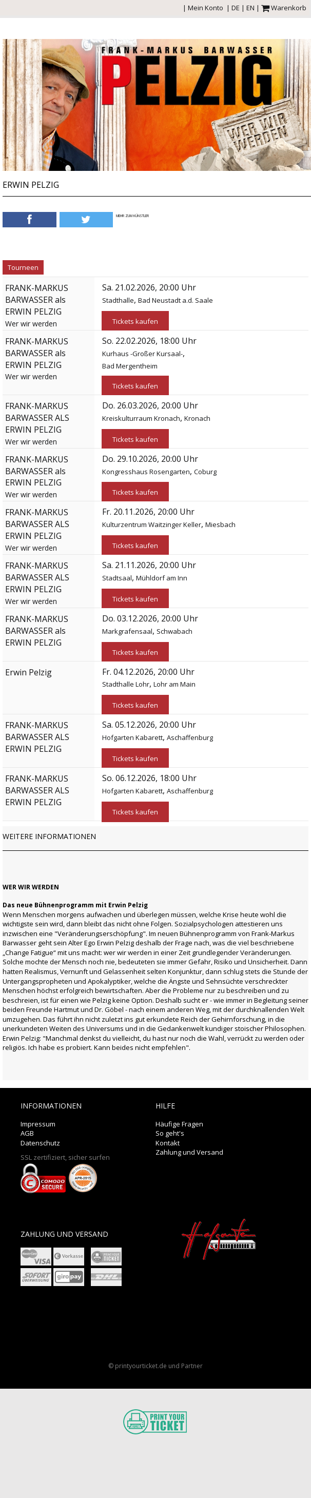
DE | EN (243, 7)
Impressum (38, 1124)
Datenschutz (40, 1142)
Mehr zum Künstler (132, 215)
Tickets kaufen (135, 321)
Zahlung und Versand (189, 1152)
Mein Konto (205, 7)
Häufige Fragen (179, 1124)
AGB (27, 1133)
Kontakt (168, 1142)
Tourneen (23, 267)
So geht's (170, 1133)
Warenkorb (283, 7)
